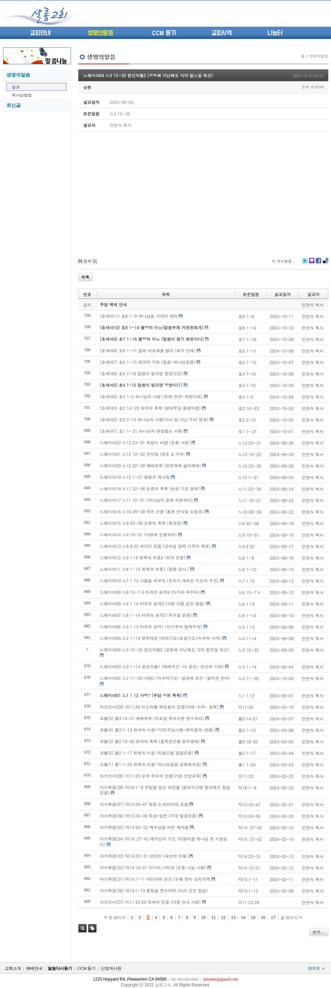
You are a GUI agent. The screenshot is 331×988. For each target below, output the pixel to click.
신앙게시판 (111, 968)
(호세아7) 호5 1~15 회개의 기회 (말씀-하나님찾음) (147, 362)
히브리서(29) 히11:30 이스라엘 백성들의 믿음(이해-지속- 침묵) (159, 707)
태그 (92, 928)
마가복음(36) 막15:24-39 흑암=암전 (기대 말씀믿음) (149, 815)
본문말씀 (251, 294)
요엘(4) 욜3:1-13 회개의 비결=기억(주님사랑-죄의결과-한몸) (157, 730)
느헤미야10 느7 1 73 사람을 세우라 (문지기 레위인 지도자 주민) (159, 580)
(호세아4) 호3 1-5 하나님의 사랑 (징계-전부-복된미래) (151, 396)
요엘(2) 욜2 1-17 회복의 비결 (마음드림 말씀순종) (146, 753)
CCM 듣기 (164, 33)
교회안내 (40, 33)
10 (203, 917)
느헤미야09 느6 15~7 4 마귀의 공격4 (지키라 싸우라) (150, 592)
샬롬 (87, 87)
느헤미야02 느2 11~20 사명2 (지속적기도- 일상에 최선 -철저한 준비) (165, 678)
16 (263, 917)
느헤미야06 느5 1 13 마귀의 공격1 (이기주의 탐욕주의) (151, 626)
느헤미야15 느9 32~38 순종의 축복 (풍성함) (141, 523)
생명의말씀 (100, 33)
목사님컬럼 (22, 95)
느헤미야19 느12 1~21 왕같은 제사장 (135, 477)
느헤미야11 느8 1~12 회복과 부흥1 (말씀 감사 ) (144, 569)
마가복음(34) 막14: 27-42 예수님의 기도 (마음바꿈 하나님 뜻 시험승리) (164, 841)
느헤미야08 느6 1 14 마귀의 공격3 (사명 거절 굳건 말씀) (152, 603)
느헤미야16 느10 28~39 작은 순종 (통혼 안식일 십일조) (152, 511)
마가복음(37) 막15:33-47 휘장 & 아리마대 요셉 (144, 804)
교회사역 (221, 33)
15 (253, 917)
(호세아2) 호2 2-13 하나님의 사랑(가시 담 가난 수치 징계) (154, 419)
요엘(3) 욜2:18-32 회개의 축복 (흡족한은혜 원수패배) (150, 741)
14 (243, 917)
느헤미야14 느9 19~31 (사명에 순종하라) (138, 534)
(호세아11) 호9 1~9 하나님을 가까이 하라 (139, 316)
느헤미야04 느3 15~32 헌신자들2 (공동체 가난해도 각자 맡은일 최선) (148, 75)
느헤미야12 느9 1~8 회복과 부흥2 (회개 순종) (143, 557)
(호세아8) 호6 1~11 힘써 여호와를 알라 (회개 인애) (148, 350)
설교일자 (282, 294)
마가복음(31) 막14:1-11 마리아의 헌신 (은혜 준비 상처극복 (155, 879)
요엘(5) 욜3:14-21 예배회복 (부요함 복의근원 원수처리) (152, 718)
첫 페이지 (115, 917)
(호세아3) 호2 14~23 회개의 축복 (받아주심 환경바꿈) (150, 408)
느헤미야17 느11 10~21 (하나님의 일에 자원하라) (146, 500)
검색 (82, 928)
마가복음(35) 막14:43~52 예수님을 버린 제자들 (144, 827)
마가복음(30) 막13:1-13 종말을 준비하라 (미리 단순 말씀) (154, 890)
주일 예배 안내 (113, 304)
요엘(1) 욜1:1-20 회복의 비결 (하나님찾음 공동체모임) (151, 764)
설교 (16, 87)
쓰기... (318, 932)
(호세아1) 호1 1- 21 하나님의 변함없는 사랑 (141, 431)
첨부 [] (90, 261)
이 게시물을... (284, 261)
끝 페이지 (291, 917)
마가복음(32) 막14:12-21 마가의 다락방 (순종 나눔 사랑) (153, 867)
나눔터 (275, 33)
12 (223, 917)
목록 (85, 277)
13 (233, 917)
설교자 (313, 294)
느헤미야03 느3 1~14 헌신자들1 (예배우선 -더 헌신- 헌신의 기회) (162, 666)
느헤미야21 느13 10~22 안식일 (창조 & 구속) (142, 454)
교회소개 (13, 968)
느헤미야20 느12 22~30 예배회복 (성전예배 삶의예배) (150, 465)
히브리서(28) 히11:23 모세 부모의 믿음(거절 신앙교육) (151, 776)
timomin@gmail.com (220, 979)
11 (213, 917)
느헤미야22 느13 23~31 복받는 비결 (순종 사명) (145, 442)
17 (273, 917)
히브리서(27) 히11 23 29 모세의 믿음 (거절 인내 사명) (150, 902)
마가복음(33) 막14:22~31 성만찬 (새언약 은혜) (144, 856)
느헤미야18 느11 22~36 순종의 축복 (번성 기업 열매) (150, 488)
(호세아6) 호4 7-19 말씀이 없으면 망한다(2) (141, 373)
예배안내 (34, 968)
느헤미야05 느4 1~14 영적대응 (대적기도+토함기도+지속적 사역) (160, 638)
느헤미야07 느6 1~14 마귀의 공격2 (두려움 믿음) (146, 615)
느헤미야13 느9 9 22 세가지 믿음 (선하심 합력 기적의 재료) (155, 546)
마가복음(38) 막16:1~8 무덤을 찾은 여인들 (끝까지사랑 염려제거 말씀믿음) (165, 790)
